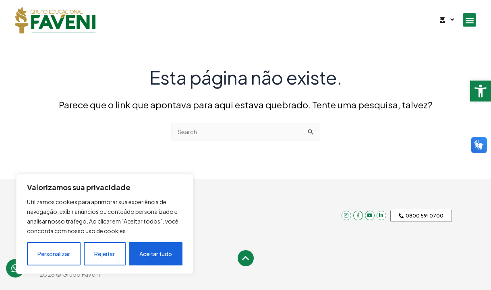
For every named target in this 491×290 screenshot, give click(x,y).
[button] (480, 91)
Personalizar (53, 253)
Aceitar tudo (155, 253)
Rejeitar (104, 253)
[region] (104, 224)
